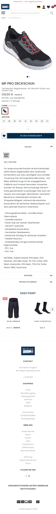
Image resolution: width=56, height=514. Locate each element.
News (28, 434)
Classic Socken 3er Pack (42, 321)
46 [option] (42, 121)
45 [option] (36, 121)
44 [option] (31, 121)
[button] (27, 76)
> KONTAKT (28, 377)
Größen (28, 275)
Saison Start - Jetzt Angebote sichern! (28, 1)
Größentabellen (28, 415)
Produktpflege (28, 418)
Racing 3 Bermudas (13, 321)
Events (28, 437)
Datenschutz (28, 447)
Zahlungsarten (28, 396)
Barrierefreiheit (28, 450)
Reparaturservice (28, 460)
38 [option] (9, 121)
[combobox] (29, 13)
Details (28, 147)
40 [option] (20, 121)
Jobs (28, 441)
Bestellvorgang (28, 393)
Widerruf (28, 406)
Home (4, 18)
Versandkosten (19, 98)
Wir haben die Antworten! (28, 370)
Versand (28, 399)
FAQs (28, 389)
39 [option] (15, 121)
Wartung (28, 457)
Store (28, 463)
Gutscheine (28, 412)
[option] (5, 111)
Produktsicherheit (28, 282)
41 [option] (25, 121)
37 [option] (4, 121)
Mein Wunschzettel (48, 7)
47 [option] (47, 121)
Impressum (28, 444)
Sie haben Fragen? (28, 367)
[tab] (28, 147)
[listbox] (28, 111)
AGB (28, 402)
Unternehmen (28, 431)
